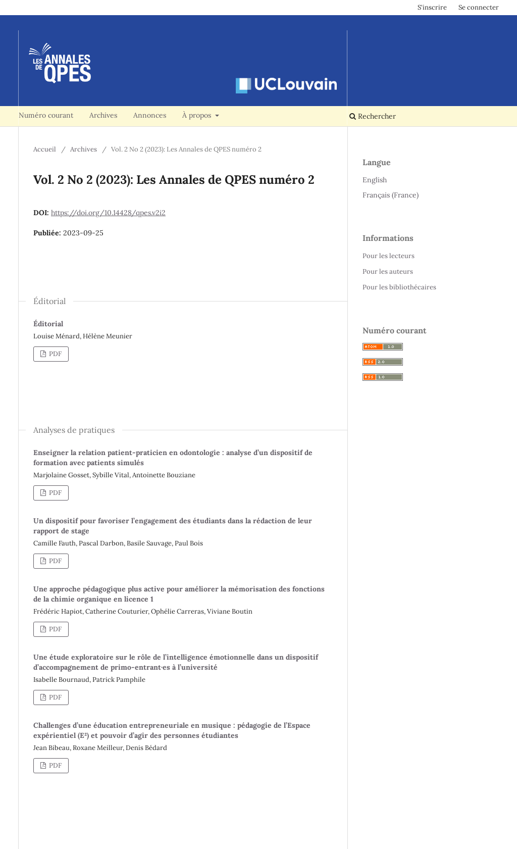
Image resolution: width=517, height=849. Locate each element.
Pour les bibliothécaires (399, 287)
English (375, 179)
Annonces (149, 115)
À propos (197, 115)
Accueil (44, 149)
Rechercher (372, 116)
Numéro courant (46, 115)
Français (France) (391, 194)
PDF (54, 353)
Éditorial (48, 323)
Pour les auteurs (388, 271)
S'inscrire (432, 7)
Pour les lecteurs (389, 256)
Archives (103, 115)
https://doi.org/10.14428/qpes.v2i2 (108, 212)
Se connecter (478, 7)
